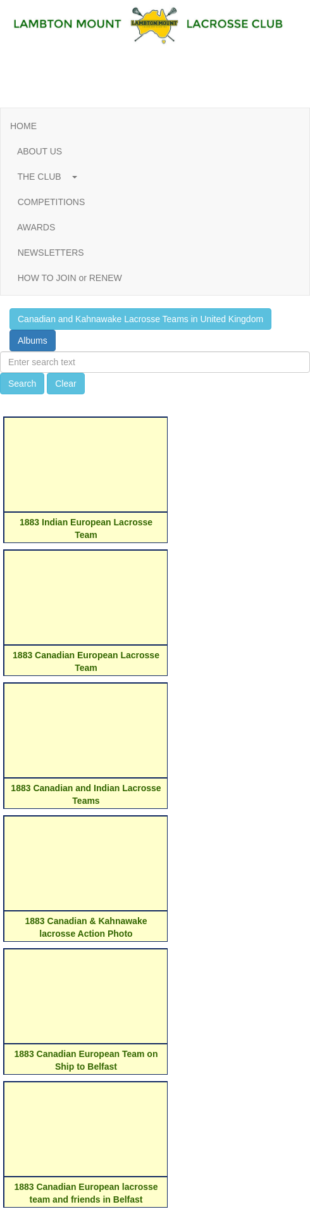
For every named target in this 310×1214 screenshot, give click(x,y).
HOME (23, 126)
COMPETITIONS (51, 202)
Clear (65, 384)
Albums (32, 340)
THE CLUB (43, 177)
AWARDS (36, 227)
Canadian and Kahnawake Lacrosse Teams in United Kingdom (140, 319)
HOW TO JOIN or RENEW (70, 278)
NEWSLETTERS (50, 252)
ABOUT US (40, 151)
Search (22, 384)
